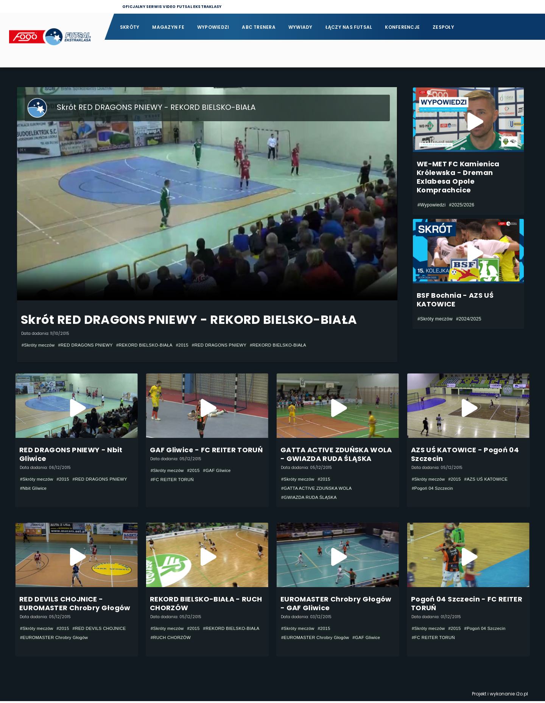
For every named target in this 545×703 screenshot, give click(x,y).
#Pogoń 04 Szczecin (434, 488)
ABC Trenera (259, 27)
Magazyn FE (168, 27)
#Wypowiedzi (431, 205)
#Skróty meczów (39, 345)
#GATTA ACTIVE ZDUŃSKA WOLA (318, 488)
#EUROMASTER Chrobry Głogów (56, 647)
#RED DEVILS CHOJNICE (48, 638)
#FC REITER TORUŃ (173, 480)
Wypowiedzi (213, 27)
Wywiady (300, 27)
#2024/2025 (468, 319)
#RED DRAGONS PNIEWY (89, 345)
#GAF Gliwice (220, 470)
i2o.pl (522, 695)
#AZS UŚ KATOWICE (490, 479)
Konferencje (402, 27)
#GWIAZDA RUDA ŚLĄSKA (310, 497)
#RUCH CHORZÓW (235, 638)
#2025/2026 (461, 205)
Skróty (129, 27)
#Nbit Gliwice (95, 488)
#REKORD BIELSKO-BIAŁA (151, 345)
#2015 (191, 345)
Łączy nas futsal (348, 27)
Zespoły (443, 27)
